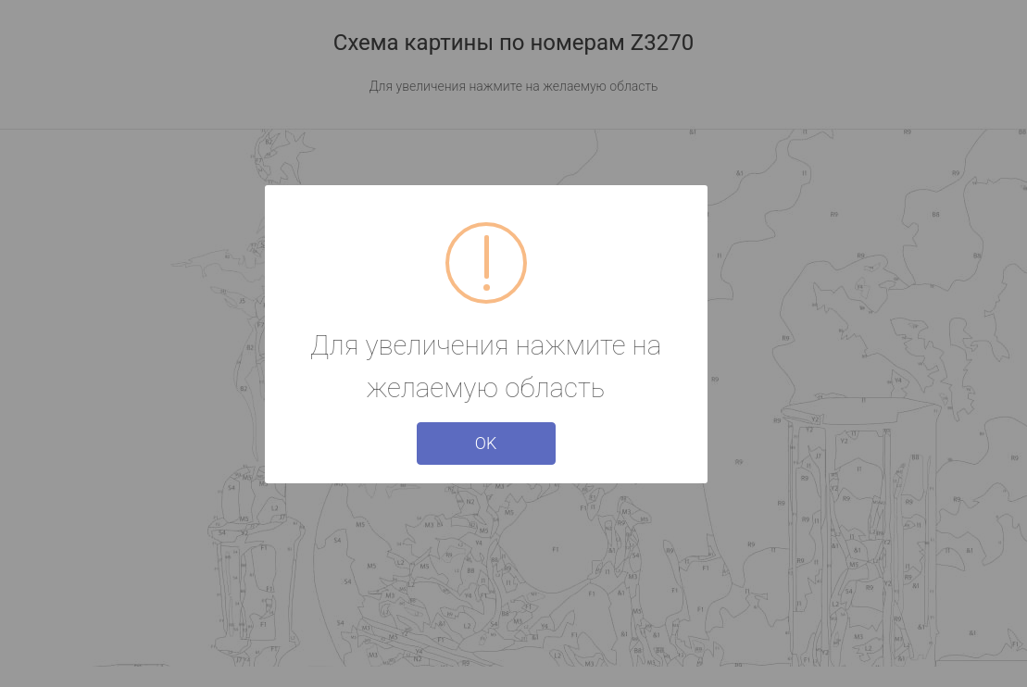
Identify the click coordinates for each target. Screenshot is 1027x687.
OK (486, 443)
